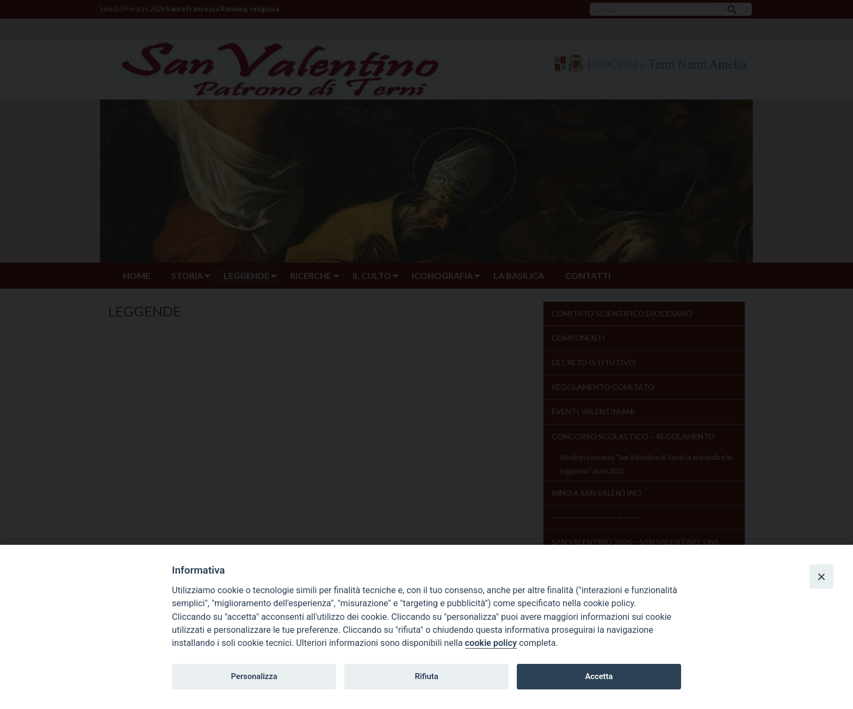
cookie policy (491, 643)
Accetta (599, 676)
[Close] (821, 576)
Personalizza (254, 676)
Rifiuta (426, 676)
